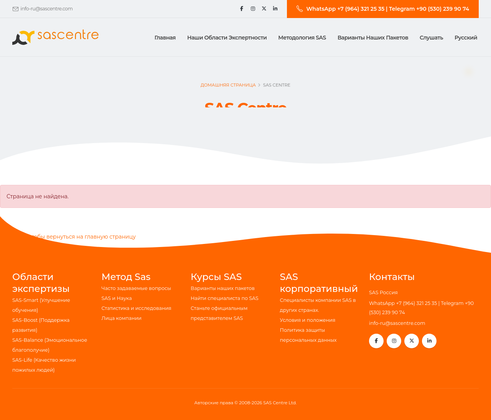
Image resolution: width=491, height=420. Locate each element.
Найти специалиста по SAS (225, 298)
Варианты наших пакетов (373, 37)
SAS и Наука (117, 298)
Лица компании (122, 318)
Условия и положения (308, 320)
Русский (466, 37)
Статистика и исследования (136, 308)
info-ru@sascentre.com (46, 9)
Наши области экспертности (227, 37)
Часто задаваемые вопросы (136, 288)
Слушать (431, 37)
